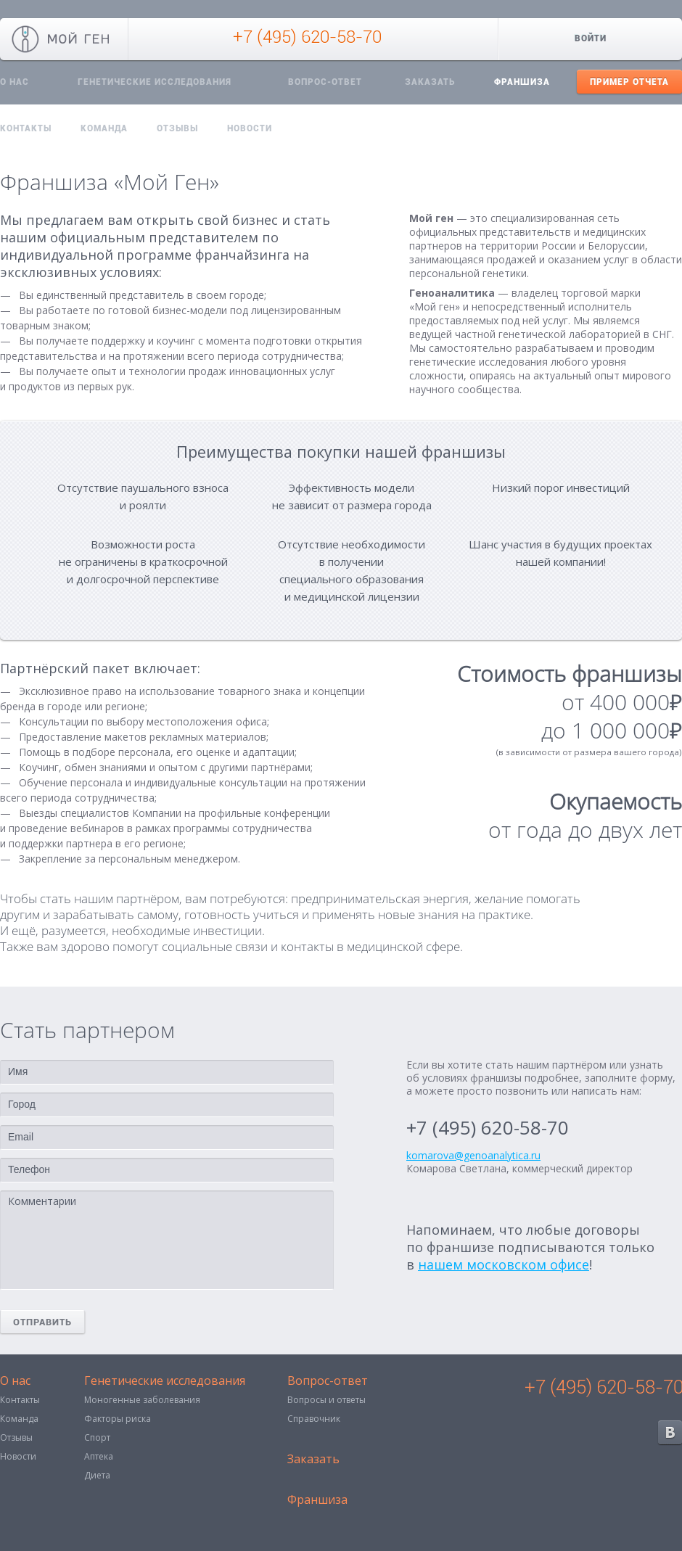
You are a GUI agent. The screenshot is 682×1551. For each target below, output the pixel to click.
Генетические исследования (154, 82)
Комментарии (167, 1240)
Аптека (98, 1456)
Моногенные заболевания (142, 1400)
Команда (104, 128)
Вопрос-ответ (325, 82)
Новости (249, 128)
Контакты (26, 128)
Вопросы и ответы (326, 1400)
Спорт (97, 1437)
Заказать (430, 82)
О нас (15, 1382)
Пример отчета (629, 82)
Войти (591, 38)
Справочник (313, 1418)
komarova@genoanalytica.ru (473, 1155)
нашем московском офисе (503, 1264)
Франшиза (522, 82)
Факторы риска (117, 1418)
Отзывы (177, 128)
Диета (97, 1475)
